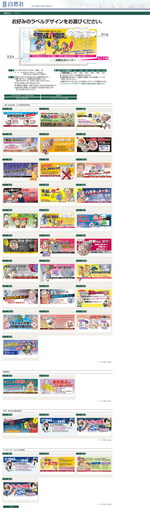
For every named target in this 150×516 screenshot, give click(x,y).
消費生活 (49, 6)
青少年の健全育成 (22, 98)
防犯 (43, 6)
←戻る (11, 506)
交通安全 (38, 6)
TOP (32, 6)
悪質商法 (59, 95)
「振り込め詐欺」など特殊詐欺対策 (22, 95)
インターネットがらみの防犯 (58, 98)
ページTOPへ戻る (104, 362)
